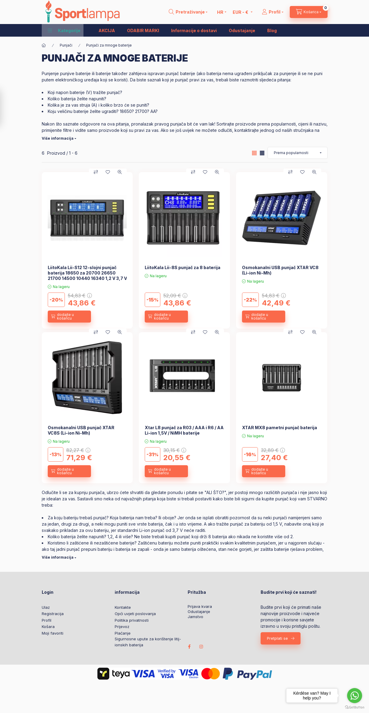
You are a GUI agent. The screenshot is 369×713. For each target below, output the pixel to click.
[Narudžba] (298, 153)
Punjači (66, 45)
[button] (64, 30)
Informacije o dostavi (194, 30)
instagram (201, 647)
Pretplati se (277, 638)
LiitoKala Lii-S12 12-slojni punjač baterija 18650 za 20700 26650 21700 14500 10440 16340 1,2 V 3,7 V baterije (87, 276)
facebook (189, 647)
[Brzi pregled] (120, 172)
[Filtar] (6, 108)
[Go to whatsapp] (354, 695)
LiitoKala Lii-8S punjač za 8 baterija (182, 267)
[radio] (262, 153)
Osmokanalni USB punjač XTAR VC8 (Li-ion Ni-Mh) (280, 270)
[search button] (188, 12)
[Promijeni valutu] (241, 12)
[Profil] (273, 12)
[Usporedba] (96, 172)
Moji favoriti (52, 633)
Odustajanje (242, 30)
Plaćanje (123, 633)
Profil (46, 620)
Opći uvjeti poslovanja (135, 613)
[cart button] (309, 12)
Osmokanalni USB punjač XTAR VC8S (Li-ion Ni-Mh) (81, 430)
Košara (48, 626)
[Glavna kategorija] (44, 45)
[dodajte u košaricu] (69, 317)
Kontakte (123, 607)
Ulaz (46, 607)
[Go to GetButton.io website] (354, 707)
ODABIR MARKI (143, 30)
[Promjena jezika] (220, 12)
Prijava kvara (200, 606)
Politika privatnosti (132, 620)
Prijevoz (122, 626)
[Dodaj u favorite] (108, 172)
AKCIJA (106, 30)
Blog (272, 30)
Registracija (53, 613)
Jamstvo (195, 616)
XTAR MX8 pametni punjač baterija (279, 427)
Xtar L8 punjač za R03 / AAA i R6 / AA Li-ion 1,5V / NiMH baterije (184, 430)
